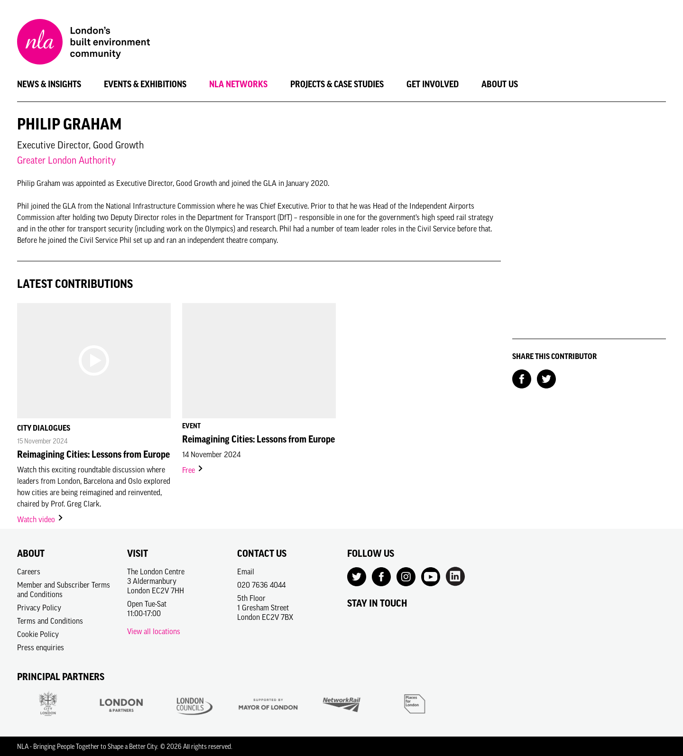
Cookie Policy (38, 634)
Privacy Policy (39, 607)
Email (245, 571)
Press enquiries (40, 647)
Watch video (40, 519)
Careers (28, 571)
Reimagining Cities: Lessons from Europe (93, 454)
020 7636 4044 (261, 585)
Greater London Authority (66, 160)
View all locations (153, 631)
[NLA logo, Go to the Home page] (83, 43)
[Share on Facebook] (521, 378)
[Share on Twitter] (546, 378)
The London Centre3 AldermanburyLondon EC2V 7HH (156, 581)
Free (193, 470)
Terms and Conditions (50, 621)
